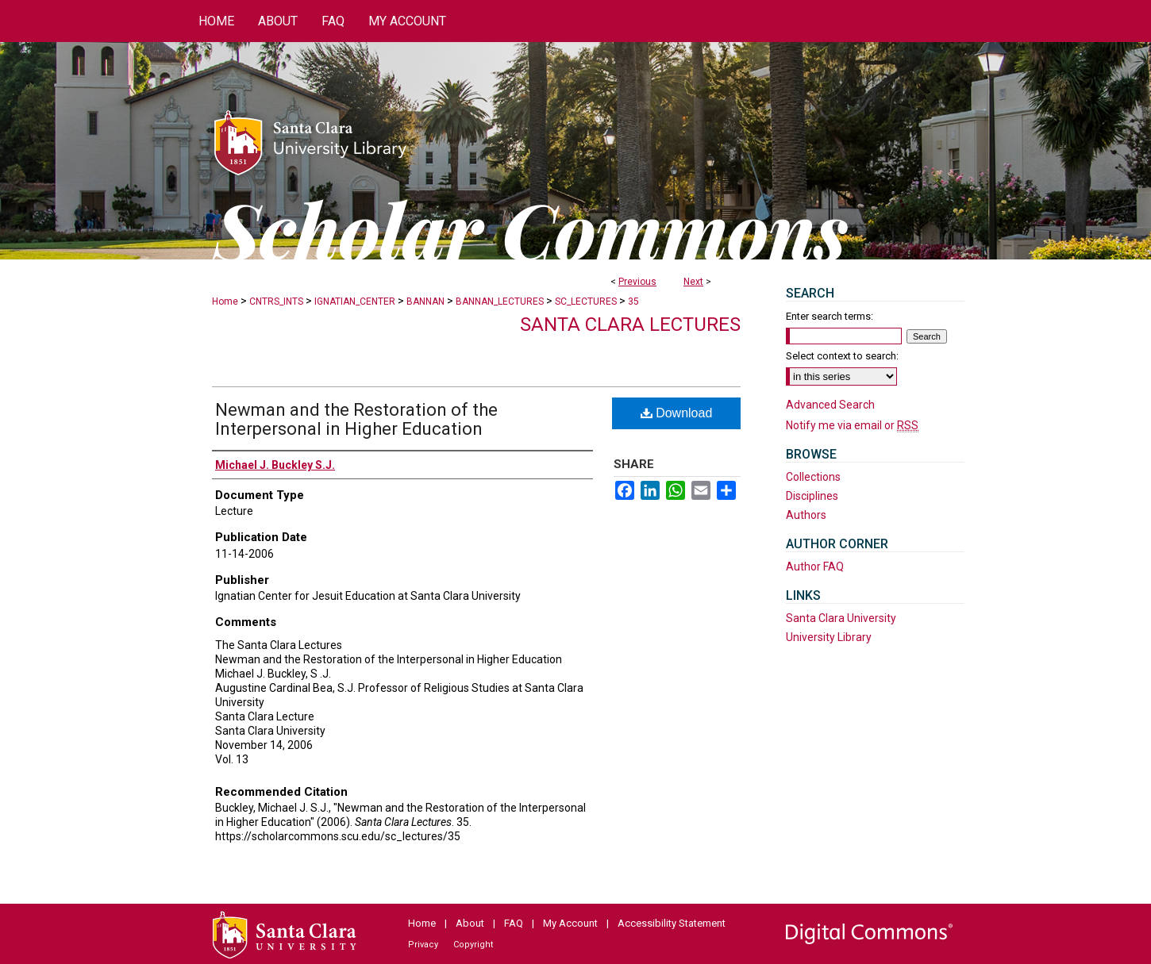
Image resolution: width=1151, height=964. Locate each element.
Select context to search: (842, 356)
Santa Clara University (841, 618)
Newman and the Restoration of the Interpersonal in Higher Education (356, 419)
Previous (637, 281)
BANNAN (425, 301)
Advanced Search (830, 404)
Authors (806, 515)
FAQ (513, 923)
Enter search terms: (829, 316)
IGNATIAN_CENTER (354, 301)
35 (633, 301)
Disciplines (812, 496)
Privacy (423, 944)
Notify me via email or (852, 425)
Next (693, 281)
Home (225, 301)
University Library (829, 637)
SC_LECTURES (586, 301)
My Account (570, 923)
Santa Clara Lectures (630, 324)
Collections (813, 476)
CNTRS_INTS (276, 301)
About (470, 923)
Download (677, 413)
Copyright (473, 944)
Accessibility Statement (672, 923)
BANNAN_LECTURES (500, 301)
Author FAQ (815, 566)
